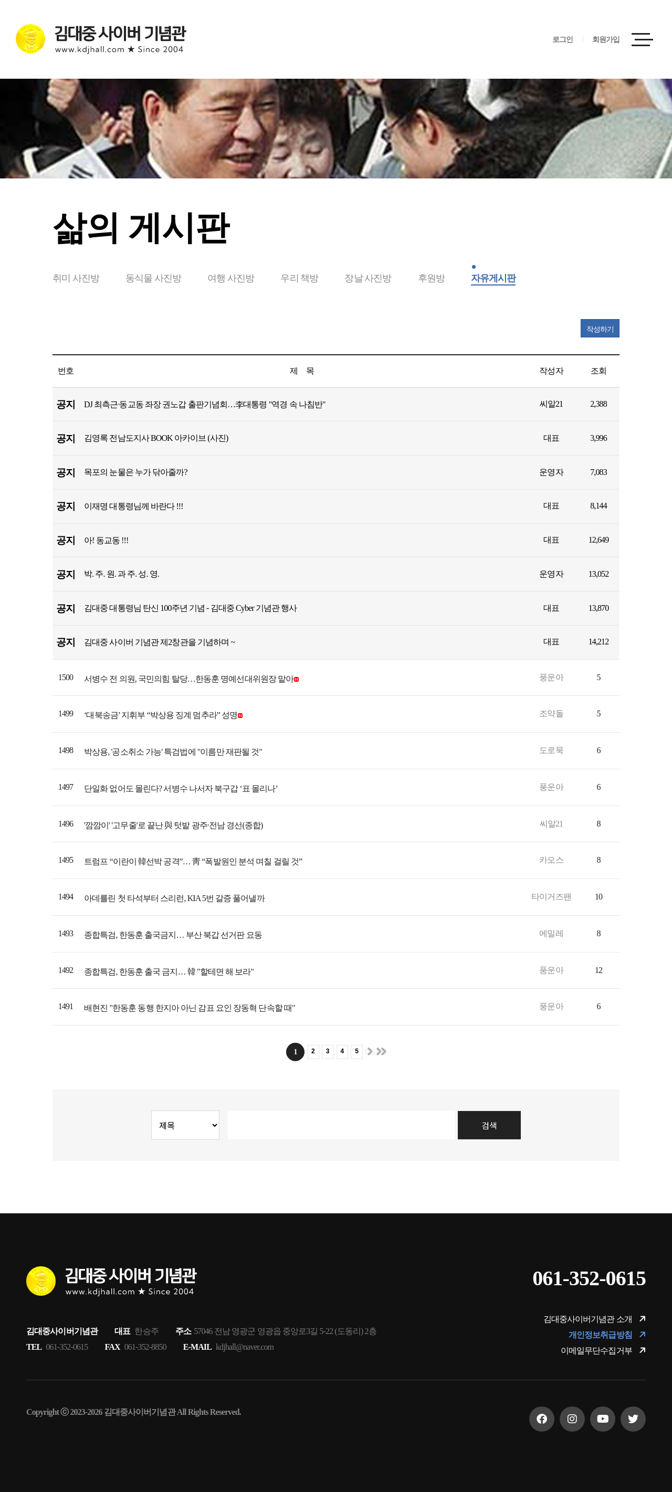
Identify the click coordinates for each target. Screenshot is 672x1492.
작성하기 (600, 329)
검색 (488, 1125)
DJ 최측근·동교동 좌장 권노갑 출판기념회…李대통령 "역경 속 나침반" (205, 404)
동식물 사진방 (153, 278)
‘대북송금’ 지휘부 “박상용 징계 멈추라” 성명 (160, 715)
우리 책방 (299, 278)
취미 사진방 (75, 278)
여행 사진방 (230, 278)
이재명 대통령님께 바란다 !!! (133, 506)
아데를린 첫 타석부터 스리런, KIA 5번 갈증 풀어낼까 (174, 898)
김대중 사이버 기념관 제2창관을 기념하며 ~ (159, 642)
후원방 (431, 278)
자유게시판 (493, 278)
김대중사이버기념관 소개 (594, 1318)
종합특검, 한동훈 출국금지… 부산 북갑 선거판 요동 (173, 934)
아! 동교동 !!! (106, 540)
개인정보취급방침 (607, 1334)
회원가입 (606, 40)
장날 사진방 (367, 278)
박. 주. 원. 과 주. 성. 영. (121, 573)
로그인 (562, 40)
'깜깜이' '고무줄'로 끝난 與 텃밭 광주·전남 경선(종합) (173, 825)
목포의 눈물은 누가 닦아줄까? (135, 472)
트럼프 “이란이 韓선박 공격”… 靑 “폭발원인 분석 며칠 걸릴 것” (193, 861)
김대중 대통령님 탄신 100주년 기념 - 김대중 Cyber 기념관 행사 (190, 608)
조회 (598, 370)
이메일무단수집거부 (603, 1350)
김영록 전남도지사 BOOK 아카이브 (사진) (156, 437)
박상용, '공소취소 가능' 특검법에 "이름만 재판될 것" (173, 751)
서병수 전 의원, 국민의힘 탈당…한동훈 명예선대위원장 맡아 (188, 678)
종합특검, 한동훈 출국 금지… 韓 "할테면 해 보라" (169, 971)
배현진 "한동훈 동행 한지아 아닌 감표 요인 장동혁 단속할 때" (189, 1007)
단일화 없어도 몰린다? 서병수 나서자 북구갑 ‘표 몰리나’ (181, 788)
